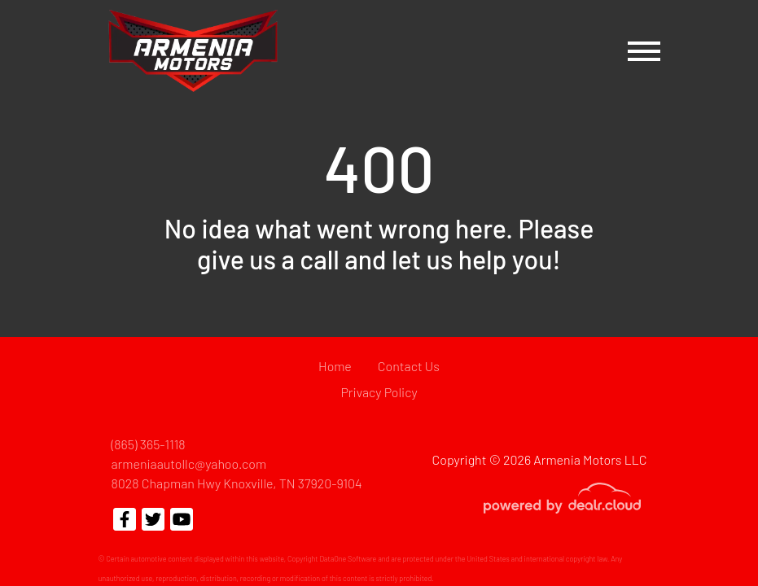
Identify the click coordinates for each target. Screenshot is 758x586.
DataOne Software (347, 558)
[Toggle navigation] (644, 51)
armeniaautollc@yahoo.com (189, 463)
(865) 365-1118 (149, 444)
